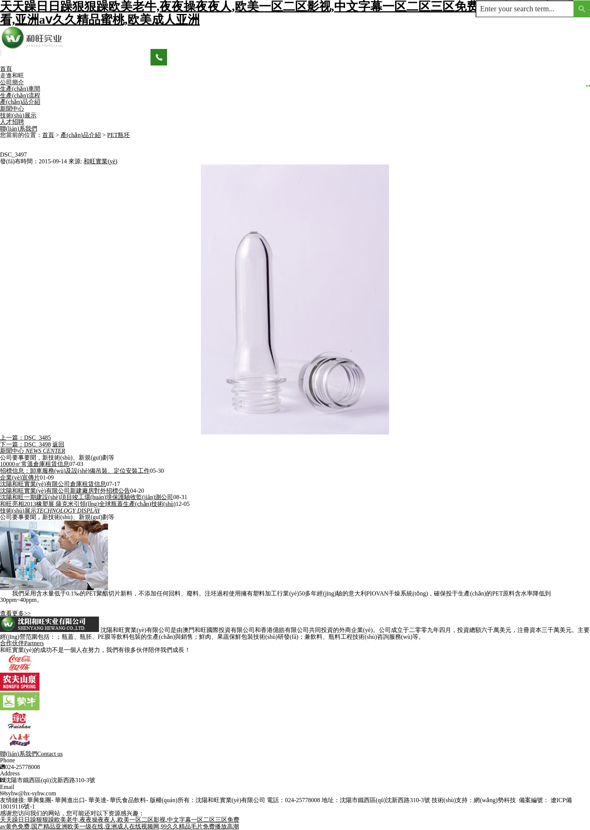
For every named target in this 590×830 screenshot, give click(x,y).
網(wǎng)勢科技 (494, 800)
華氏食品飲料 (128, 800)
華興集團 (39, 800)
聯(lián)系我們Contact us (31, 754)
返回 (58, 444)
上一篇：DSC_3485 (25, 437)
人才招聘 (12, 122)
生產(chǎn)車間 (20, 88)
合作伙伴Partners (22, 643)
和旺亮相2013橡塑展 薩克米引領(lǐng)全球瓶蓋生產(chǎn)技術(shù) (88, 504)
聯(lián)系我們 (18, 128)
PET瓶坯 (118, 135)
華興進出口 (70, 800)
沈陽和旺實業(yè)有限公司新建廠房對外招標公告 (65, 490)
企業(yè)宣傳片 (20, 477)
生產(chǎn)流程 (20, 95)
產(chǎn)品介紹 (20, 102)
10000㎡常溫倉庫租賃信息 (34, 464)
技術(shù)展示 (18, 115)
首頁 (6, 68)
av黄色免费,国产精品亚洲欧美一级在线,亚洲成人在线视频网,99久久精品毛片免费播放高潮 (119, 826)
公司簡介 (12, 82)
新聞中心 (12, 108)
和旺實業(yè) (100, 161)
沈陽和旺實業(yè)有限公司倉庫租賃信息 (53, 484)
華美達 (97, 800)
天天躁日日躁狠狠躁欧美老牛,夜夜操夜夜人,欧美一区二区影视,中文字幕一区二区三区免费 (119, 819)
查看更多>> (15, 613)
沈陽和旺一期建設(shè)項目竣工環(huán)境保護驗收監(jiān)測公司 (86, 497)
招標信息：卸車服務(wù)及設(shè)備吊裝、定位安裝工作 (75, 471)
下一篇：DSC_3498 (25, 444)
